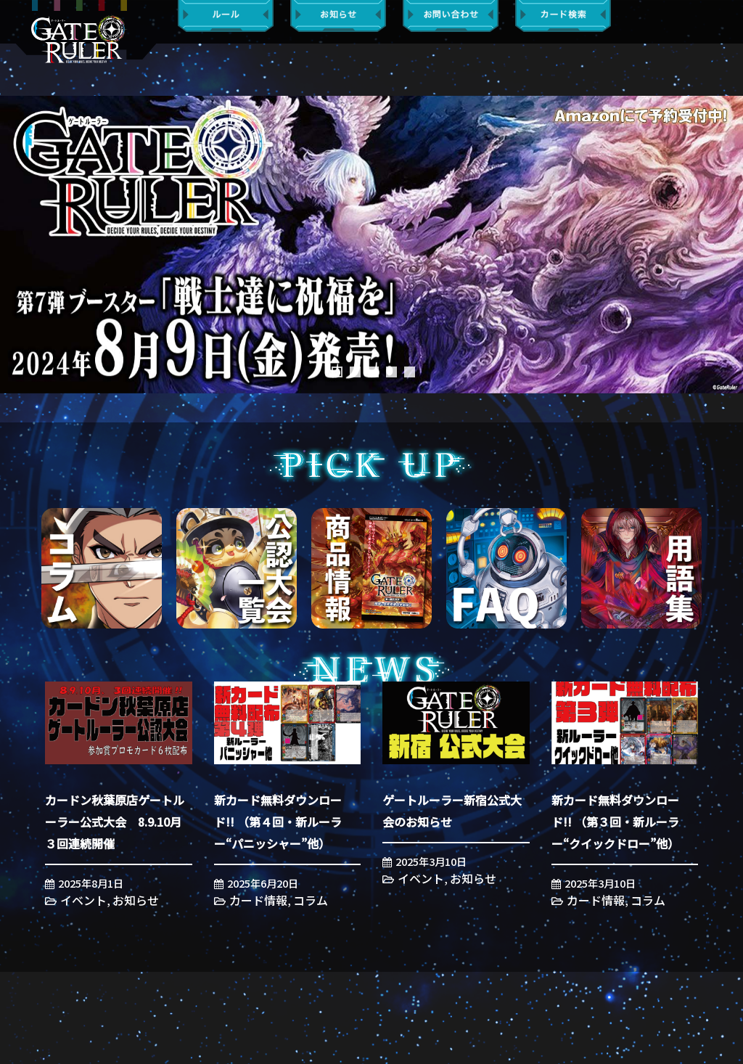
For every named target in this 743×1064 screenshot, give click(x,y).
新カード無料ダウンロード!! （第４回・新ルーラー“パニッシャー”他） (278, 821)
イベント (83, 900)
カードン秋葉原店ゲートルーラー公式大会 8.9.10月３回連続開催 (114, 821)
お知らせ (135, 900)
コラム (310, 900)
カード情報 (258, 900)
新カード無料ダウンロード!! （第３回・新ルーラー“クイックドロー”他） (615, 821)
